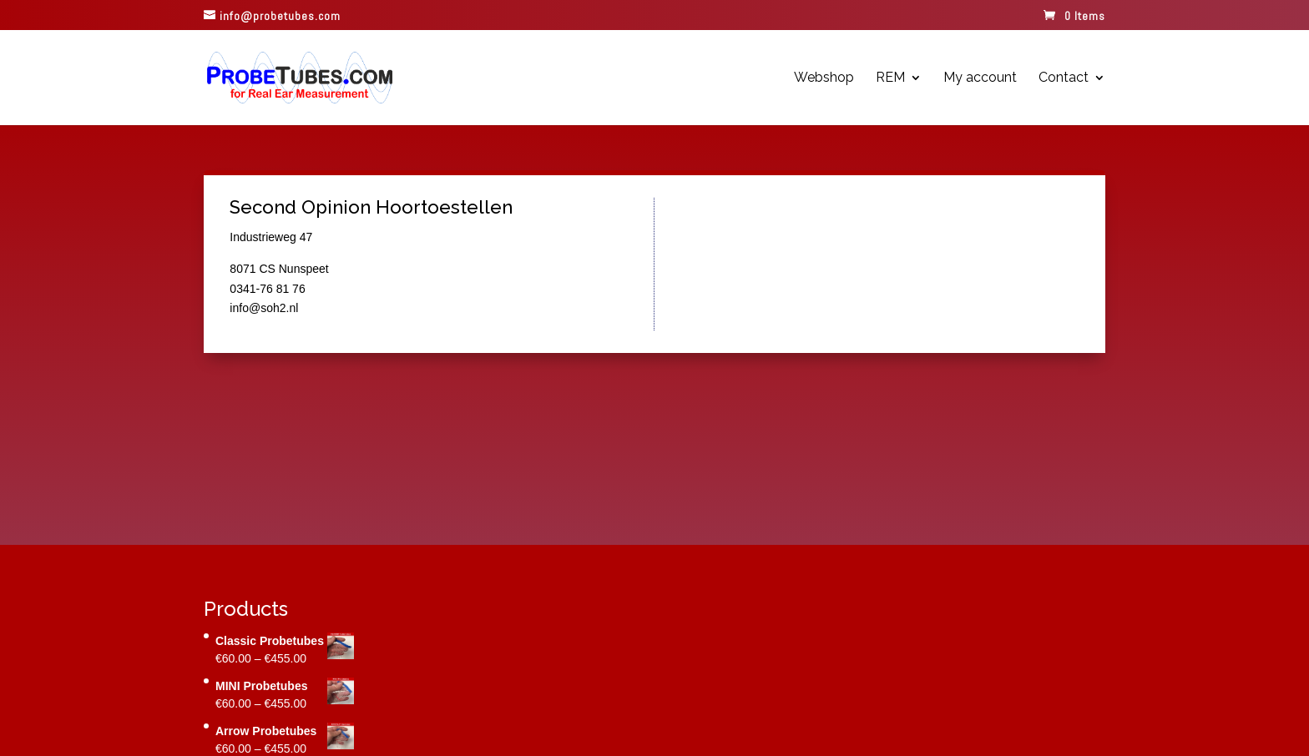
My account (980, 78)
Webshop (824, 78)
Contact (1064, 78)
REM (890, 78)
